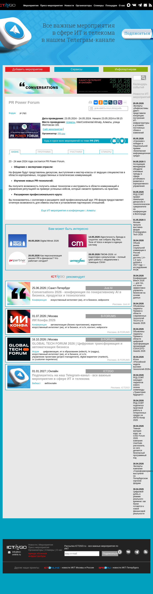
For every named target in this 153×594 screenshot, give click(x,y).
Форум (12, 113)
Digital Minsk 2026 (49, 240)
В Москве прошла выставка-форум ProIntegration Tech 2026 (139, 227)
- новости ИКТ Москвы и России (77, 567)
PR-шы (61, 133)
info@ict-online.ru (16, 553)
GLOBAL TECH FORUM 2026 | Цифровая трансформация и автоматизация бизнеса (77, 345)
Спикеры (99, 5)
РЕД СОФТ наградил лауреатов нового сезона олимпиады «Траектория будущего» (139, 386)
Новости (69, 5)
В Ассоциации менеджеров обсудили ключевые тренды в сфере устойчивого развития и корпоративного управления (140, 173)
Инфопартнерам (125, 69)
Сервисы (76, 69)
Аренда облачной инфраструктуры (37, 554)
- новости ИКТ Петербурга (125, 567)
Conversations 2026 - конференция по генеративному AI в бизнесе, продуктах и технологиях (76, 294)
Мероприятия (30, 5)
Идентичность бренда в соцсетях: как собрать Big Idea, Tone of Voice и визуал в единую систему (106, 241)
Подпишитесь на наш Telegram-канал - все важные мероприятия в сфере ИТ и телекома (71, 377)
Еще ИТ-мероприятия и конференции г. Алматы (68, 210)
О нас (122, 5)
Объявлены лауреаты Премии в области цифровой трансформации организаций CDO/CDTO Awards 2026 (141, 341)
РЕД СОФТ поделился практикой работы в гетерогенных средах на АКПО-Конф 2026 (139, 411)
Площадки (111, 5)
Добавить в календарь (107, 108)
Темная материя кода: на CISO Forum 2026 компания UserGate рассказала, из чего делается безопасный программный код (139, 443)
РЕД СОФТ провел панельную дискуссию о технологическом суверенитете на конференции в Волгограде (141, 204)
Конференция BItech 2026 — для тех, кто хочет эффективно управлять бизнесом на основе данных (140, 288)
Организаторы (84, 5)
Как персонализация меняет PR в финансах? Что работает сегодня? (45, 258)
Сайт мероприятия (52, 129)
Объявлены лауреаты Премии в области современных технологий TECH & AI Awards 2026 (139, 314)
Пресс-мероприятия (51, 5)
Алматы (70, 122)
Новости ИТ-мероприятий (141, 95)
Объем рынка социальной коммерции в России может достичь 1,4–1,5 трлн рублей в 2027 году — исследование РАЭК (140, 256)
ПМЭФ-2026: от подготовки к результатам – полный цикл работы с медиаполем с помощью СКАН (106, 258)
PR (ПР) (23, 113)
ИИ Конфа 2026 (44, 320)
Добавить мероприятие (27, 69)
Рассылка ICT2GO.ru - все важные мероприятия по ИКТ (91, 547)
